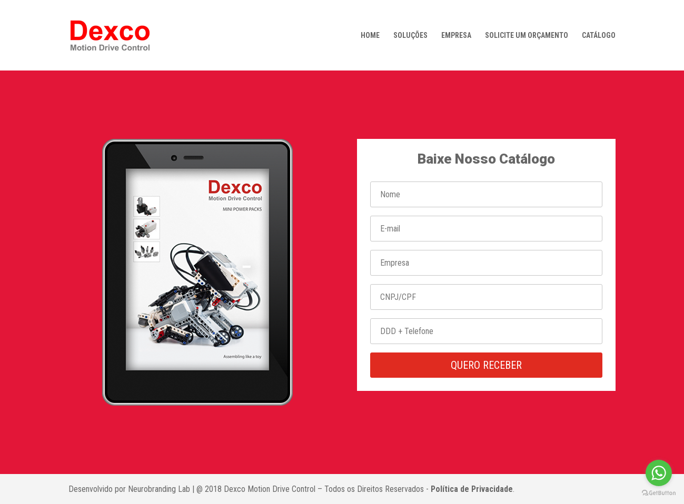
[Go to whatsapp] (659, 473)
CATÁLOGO (599, 35)
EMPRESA (456, 35)
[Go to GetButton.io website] (659, 493)
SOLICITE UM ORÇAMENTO (526, 35)
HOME (370, 35)
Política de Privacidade (472, 489)
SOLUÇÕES (410, 35)
